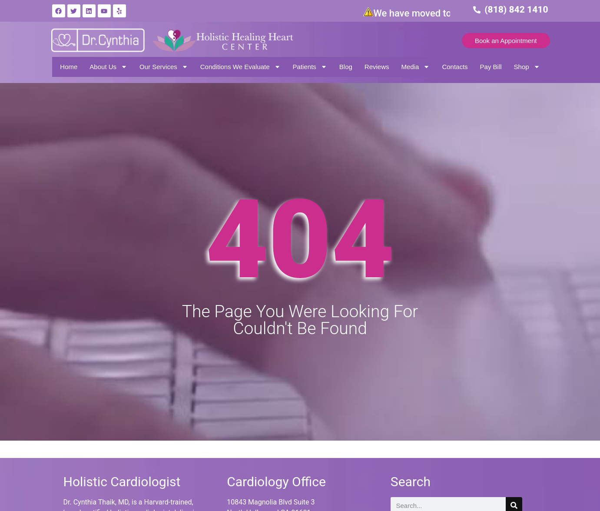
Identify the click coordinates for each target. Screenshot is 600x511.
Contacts (454, 66)
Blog (345, 66)
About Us (108, 66)
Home (68, 66)
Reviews (377, 66)
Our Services (163, 66)
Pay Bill (491, 66)
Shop (527, 66)
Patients (310, 66)
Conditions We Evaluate (240, 66)
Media (415, 66)
